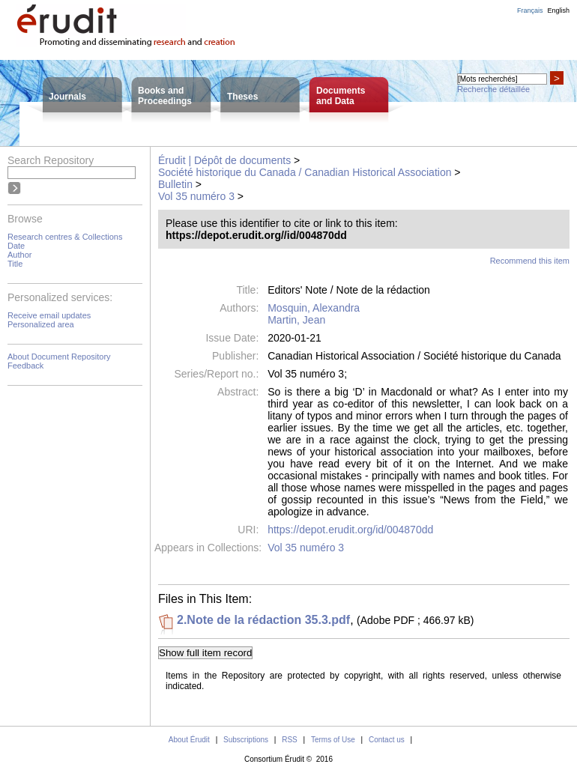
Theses (242, 96)
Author (19, 254)
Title (14, 263)
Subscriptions (245, 740)
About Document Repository (59, 356)
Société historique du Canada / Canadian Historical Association (304, 172)
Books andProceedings (165, 95)
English (558, 10)
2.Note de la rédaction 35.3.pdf (263, 619)
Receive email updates (49, 315)
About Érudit (189, 740)
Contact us (387, 740)
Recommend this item (530, 260)
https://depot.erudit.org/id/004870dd (350, 530)
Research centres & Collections (64, 236)
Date (16, 245)
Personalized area (40, 324)
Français (530, 10)
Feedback (25, 365)
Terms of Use (333, 740)
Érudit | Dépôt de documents (224, 160)
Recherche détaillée (493, 89)
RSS (289, 740)
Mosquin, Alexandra (314, 308)
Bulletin (175, 184)
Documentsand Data (340, 95)
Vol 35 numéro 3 (196, 196)
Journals (67, 96)
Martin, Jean (296, 320)
